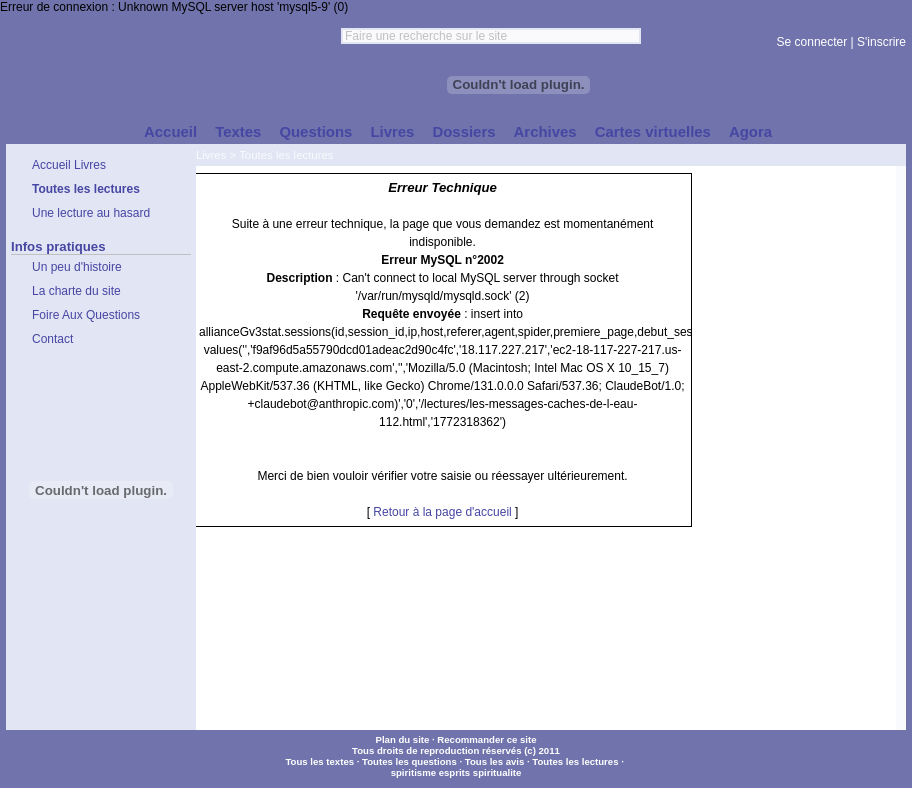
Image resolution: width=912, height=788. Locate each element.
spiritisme (413, 772)
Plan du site (402, 739)
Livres (211, 155)
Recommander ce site (486, 739)
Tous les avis (495, 761)
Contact (52, 339)
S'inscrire (881, 42)
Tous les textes (319, 761)
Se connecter (812, 42)
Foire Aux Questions (86, 315)
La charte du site (76, 291)
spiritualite (497, 772)
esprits (454, 772)
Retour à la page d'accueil (442, 512)
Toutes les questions (409, 761)
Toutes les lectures (286, 155)
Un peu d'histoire (77, 267)
